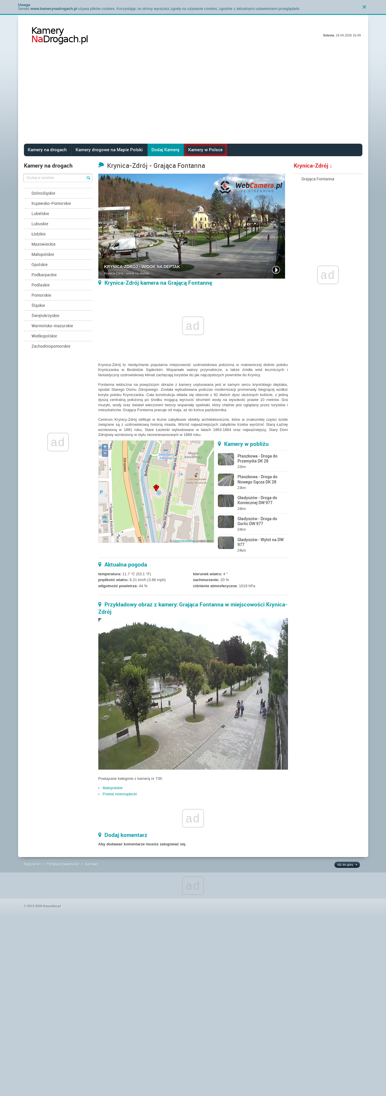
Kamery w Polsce (205, 149)
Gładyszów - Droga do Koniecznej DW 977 (257, 500)
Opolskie (40, 264)
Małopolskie (43, 254)
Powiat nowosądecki (120, 794)
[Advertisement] (193, 100)
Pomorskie (41, 295)
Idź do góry (345, 864)
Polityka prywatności (62, 864)
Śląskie (38, 305)
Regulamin (32, 864)
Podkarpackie (44, 274)
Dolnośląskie (43, 193)
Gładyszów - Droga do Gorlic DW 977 (257, 521)
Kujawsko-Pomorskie (51, 203)
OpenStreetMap (184, 541)
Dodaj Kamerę (165, 149)
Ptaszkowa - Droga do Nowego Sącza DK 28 (257, 479)
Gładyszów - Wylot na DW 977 (260, 542)
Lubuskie (40, 223)
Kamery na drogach (47, 149)
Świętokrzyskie (45, 315)
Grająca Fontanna (317, 179)
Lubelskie (40, 213)
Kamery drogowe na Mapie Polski (109, 149)
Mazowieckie (43, 244)
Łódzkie (39, 234)
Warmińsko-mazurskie (52, 325)
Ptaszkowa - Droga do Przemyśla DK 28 (257, 458)
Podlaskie (41, 285)
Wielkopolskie (44, 336)
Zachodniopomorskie (51, 346)
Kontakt (91, 864)
